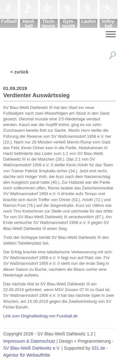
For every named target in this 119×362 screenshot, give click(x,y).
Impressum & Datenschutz (29, 341)
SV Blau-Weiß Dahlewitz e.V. (31, 348)
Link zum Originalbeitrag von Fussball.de (40, 316)
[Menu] (111, 34)
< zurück (19, 71)
